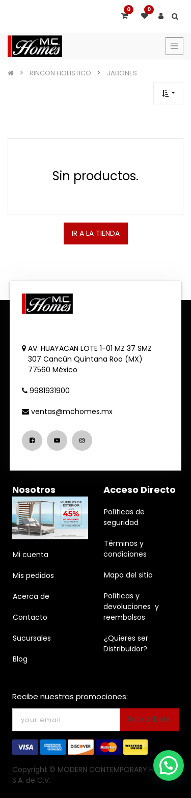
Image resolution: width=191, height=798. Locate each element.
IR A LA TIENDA (96, 233)
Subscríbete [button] (149, 719)
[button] (168, 93)
